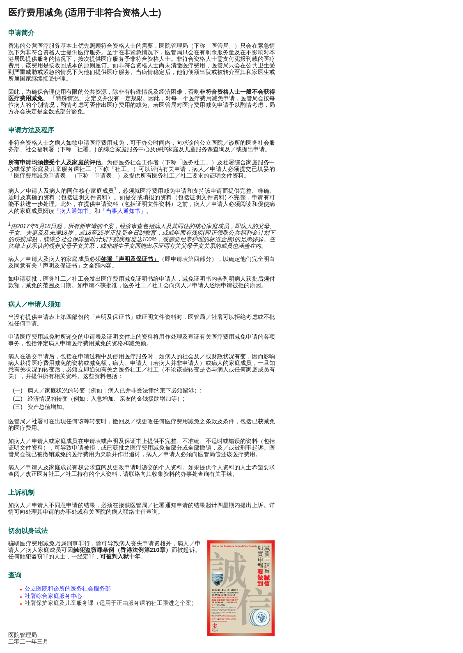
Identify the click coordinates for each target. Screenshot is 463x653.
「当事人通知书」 (123, 211)
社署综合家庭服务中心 (53, 596)
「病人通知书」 (74, 211)
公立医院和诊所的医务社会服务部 (68, 588)
